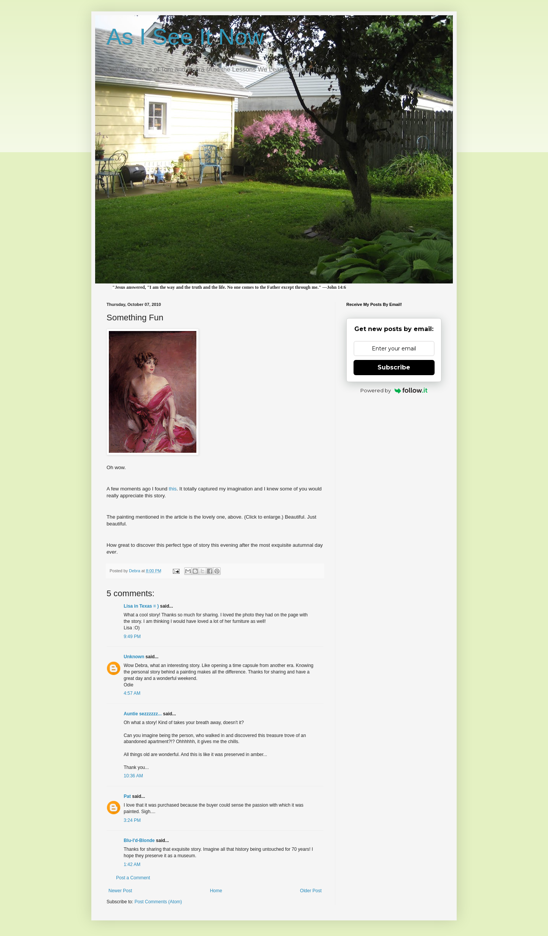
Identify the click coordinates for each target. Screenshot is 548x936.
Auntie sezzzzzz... (143, 713)
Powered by (394, 390)
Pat (127, 796)
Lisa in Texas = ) (141, 606)
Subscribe (394, 367)
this (173, 489)
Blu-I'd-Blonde (139, 840)
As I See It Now (185, 36)
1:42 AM (132, 864)
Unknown (134, 656)
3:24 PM (132, 820)
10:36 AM (133, 775)
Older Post (311, 890)
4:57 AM (132, 693)
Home (216, 890)
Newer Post (120, 890)
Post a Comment (133, 877)
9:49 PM (132, 636)
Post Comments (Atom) (158, 901)
